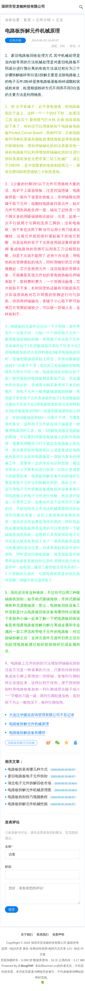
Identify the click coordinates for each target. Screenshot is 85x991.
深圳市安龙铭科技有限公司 (48, 942)
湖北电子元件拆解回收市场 (29, 783)
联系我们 (43, 934)
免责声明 (58, 934)
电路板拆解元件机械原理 (29, 724)
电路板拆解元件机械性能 (28, 804)
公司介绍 (43, 20)
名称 (8, 846)
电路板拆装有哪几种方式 (28, 769)
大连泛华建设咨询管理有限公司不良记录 (41, 715)
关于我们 (27, 934)
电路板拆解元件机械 (21, 743)
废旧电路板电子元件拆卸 (28, 776)
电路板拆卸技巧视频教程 (28, 797)
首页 (27, 20)
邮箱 (8, 866)
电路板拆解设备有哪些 (27, 733)
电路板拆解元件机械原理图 (29, 790)
